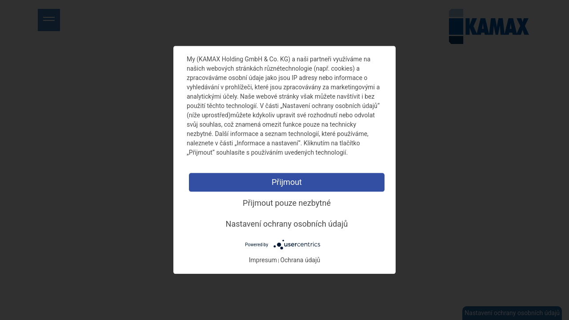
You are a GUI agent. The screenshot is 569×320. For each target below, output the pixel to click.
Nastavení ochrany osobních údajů (287, 223)
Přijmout (287, 182)
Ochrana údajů (300, 260)
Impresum (263, 260)
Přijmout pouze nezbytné (287, 203)
